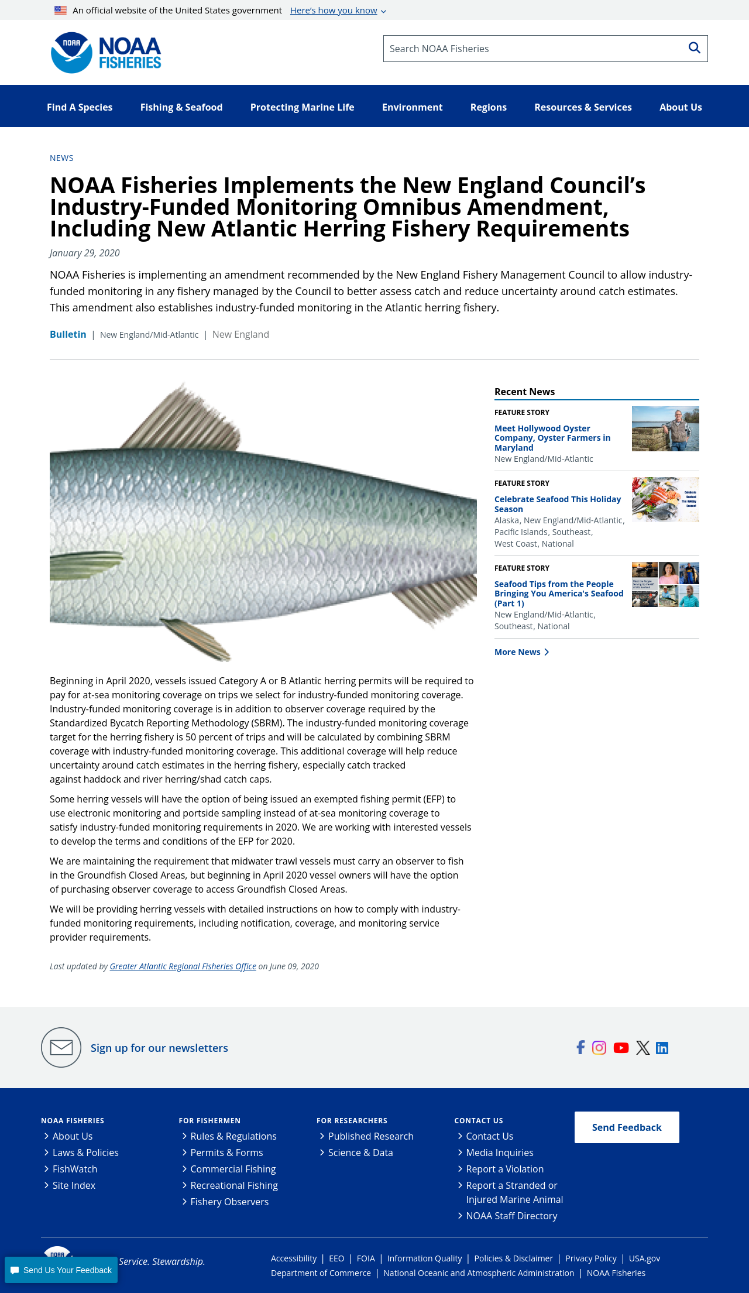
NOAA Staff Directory (512, 1215)
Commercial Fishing (233, 1168)
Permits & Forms (227, 1152)
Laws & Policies (86, 1152)
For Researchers (352, 1121)
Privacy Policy (590, 1258)
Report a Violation (505, 1168)
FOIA (366, 1258)
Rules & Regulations (234, 1136)
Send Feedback (627, 1127)
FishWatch (75, 1168)
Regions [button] (488, 107)
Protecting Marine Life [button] (302, 107)
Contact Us (479, 1121)
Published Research (371, 1136)
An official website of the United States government (215, 10)
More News (517, 651)
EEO (336, 1258)
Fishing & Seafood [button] (181, 107)
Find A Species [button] (80, 107)
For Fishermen (210, 1121)
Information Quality (424, 1258)
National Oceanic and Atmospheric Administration (478, 1272)
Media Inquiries (500, 1152)
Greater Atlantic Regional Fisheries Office (183, 966)
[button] (61, 1270)
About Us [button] (680, 107)
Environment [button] (412, 107)
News (62, 157)
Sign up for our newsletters (159, 1048)
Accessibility (294, 1258)
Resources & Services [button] (583, 107)
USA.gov (644, 1258)
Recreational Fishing (234, 1185)
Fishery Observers (230, 1201)
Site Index (74, 1185)
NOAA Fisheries (72, 1121)
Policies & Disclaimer (514, 1258)
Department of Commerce (321, 1272)
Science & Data (360, 1152)
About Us (73, 1136)
